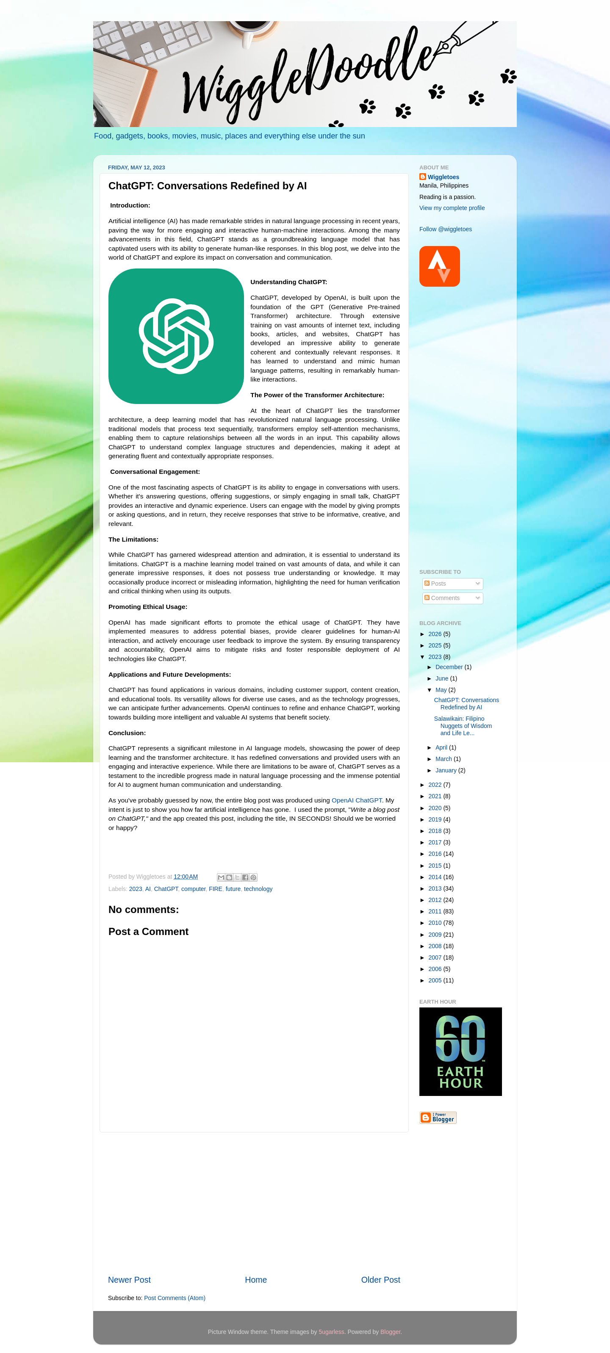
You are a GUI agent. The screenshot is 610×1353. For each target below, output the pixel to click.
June (442, 678)
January (446, 770)
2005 (436, 980)
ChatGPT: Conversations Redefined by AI (466, 704)
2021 (436, 796)
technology (258, 888)
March (444, 758)
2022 (436, 784)
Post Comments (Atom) (174, 1298)
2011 (436, 911)
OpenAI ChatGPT (357, 800)
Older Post (380, 1279)
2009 (436, 934)
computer (193, 888)
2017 (436, 842)
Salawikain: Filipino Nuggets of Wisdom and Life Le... (463, 725)
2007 (436, 957)
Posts (435, 583)
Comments (442, 598)
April (442, 747)
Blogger (390, 1331)
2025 (436, 645)
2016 (436, 853)
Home (256, 1279)
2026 (436, 634)
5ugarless (331, 1331)
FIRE (215, 888)
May (441, 689)
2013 (436, 888)
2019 (436, 819)
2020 (436, 808)
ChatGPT (166, 888)
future (233, 888)
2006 (436, 969)
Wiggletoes (443, 177)
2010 (436, 922)
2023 (135, 888)
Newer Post (129, 1279)
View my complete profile (452, 208)
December (449, 667)
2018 (436, 830)
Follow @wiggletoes (445, 229)
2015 (436, 865)
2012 (436, 899)
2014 (436, 877)
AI (148, 888)
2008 (436, 946)
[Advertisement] (254, 1203)
